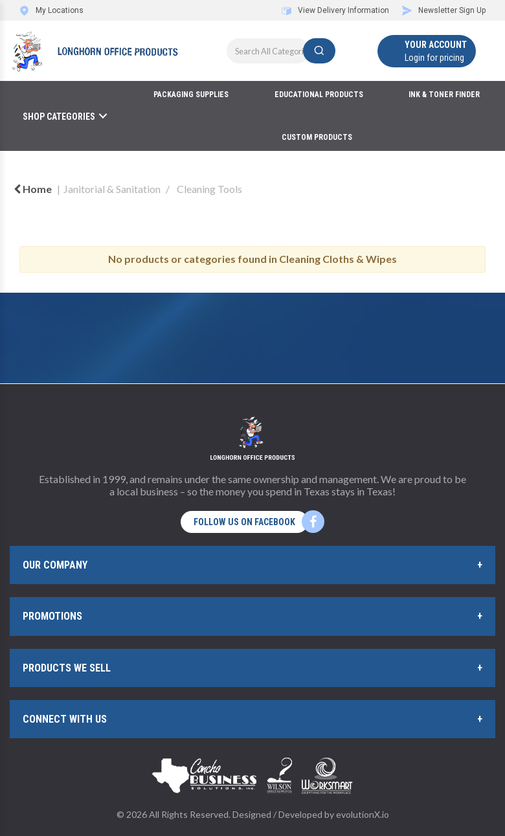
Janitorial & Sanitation (112, 189)
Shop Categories (59, 116)
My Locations (51, 10)
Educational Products (319, 94)
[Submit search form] (319, 50)
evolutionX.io (362, 814)
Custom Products (317, 137)
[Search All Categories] (281, 50)
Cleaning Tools (209, 189)
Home (33, 189)
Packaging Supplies (191, 94)
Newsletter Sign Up (444, 10)
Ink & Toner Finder (444, 94)
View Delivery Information (335, 10)
